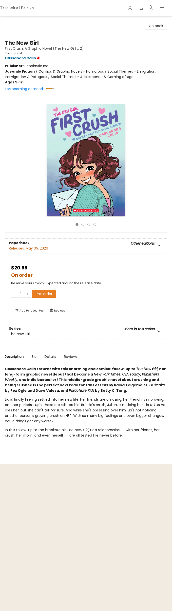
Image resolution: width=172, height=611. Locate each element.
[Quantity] (21, 294)
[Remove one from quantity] (14, 294)
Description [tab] (14, 356)
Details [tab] (51, 356)
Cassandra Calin (23, 58)
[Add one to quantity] (27, 294)
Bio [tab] (34, 356)
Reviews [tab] (71, 356)
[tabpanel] (86, 409)
